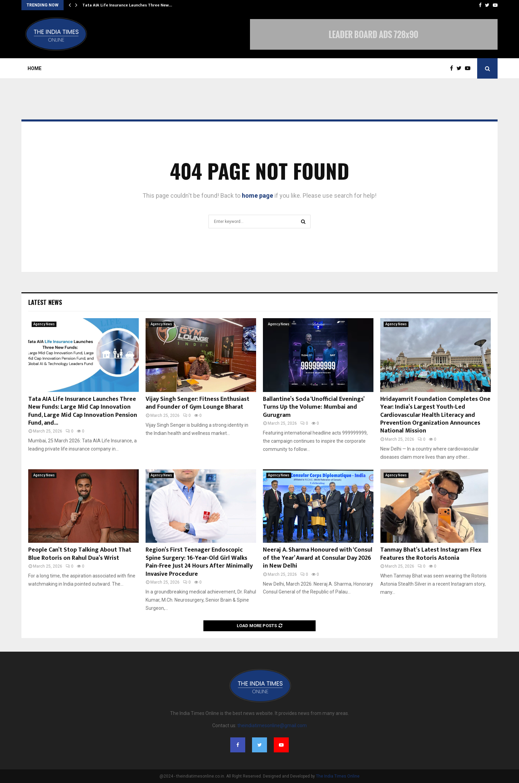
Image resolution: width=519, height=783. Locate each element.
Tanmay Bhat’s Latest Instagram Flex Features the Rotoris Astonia (430, 554)
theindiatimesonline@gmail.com (272, 725)
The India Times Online (337, 776)
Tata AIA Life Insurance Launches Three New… (127, 5)
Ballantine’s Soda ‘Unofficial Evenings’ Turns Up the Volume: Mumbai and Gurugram (313, 407)
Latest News (45, 302)
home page (257, 195)
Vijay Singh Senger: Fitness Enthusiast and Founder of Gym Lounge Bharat (197, 403)
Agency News (44, 324)
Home (34, 68)
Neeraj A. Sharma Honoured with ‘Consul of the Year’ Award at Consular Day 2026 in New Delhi (317, 558)
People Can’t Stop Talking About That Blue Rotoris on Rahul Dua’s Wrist (79, 554)
